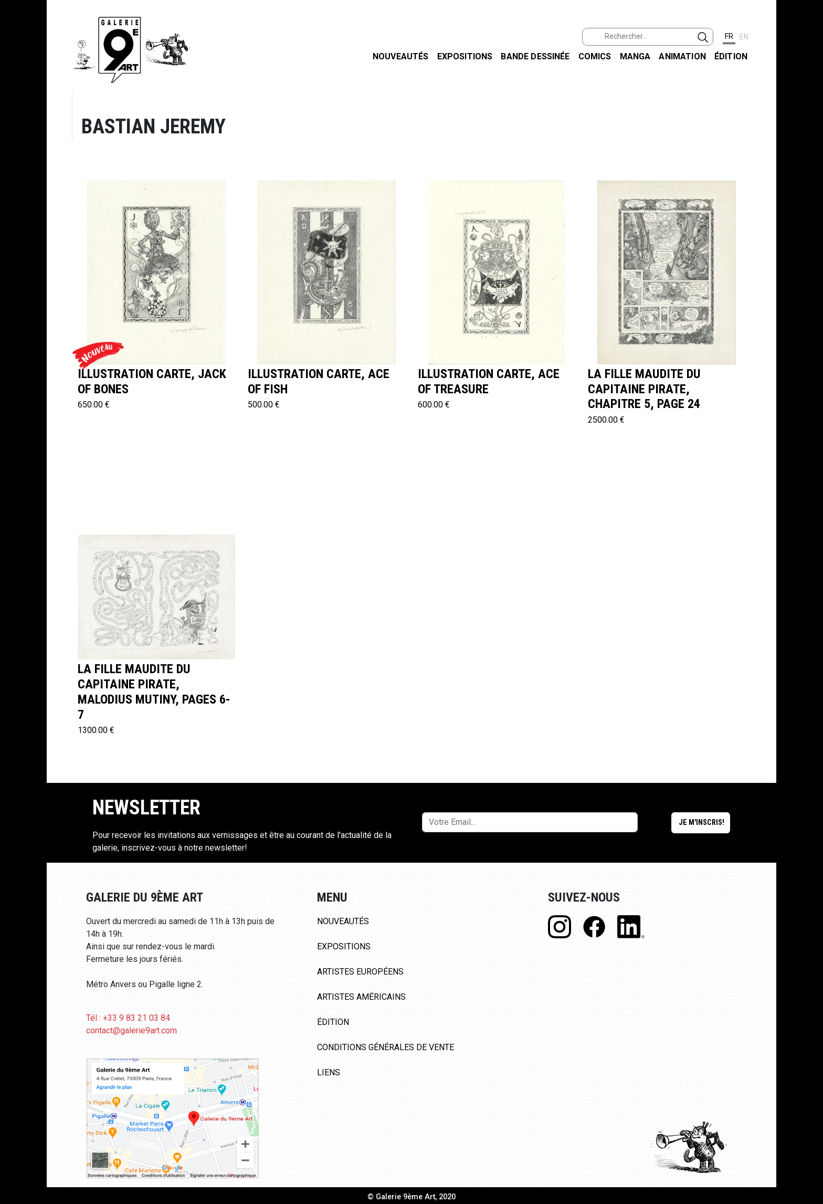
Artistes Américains (361, 997)
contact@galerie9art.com (131, 1030)
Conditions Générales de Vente (385, 1047)
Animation (682, 56)
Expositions (465, 56)
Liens (328, 1072)
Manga (635, 56)
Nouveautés (401, 56)
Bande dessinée (535, 56)
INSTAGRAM (806, 135)
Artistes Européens (360, 972)
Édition (730, 56)
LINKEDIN (806, 187)
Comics (594, 56)
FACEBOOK (806, 80)
